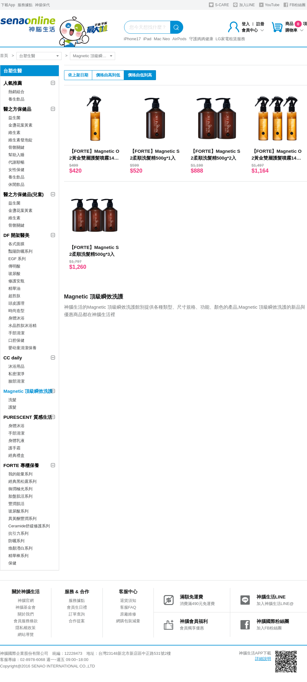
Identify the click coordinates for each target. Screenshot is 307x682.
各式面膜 (16, 244)
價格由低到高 (140, 75)
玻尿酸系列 (18, 511)
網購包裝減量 (128, 621)
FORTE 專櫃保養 (21, 465)
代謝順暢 (16, 162)
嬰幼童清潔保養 (22, 347)
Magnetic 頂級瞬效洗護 (93, 56)
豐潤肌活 (16, 503)
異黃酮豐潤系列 (22, 518)
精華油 (14, 288)
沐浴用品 (16, 366)
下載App (8, 5)
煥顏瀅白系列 (20, 548)
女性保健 (16, 169)
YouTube (269, 4)
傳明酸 (14, 266)
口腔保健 (16, 340)
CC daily (12, 357)
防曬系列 (16, 540)
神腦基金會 (25, 607)
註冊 (260, 24)
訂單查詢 (77, 614)
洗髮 (12, 399)
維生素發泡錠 (20, 140)
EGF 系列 (17, 258)
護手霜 (14, 448)
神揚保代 (42, 5)
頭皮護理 (16, 303)
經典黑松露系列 (22, 481)
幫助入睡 (16, 154)
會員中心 (253, 30)
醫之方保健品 (17, 109)
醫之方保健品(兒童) (23, 194)
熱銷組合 (16, 91)
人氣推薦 (12, 83)
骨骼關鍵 (16, 147)
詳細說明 (263, 658)
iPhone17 (132, 39)
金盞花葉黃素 (20, 125)
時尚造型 (16, 310)
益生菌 (14, 117)
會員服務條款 (26, 621)
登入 (246, 24)
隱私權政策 (25, 627)
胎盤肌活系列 (20, 496)
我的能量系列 (20, 474)
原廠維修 (128, 614)
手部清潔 (16, 333)
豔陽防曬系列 (20, 251)
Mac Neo (162, 39)
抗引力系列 (18, 533)
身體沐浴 (16, 318)
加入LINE (244, 4)
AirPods (179, 39)
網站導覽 (26, 634)
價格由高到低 (108, 75)
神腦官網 (26, 600)
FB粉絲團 (294, 4)
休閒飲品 (16, 184)
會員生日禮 (77, 607)
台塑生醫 (27, 56)
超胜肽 (14, 296)
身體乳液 (16, 440)
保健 (12, 563)
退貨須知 (128, 600)
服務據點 (25, 5)
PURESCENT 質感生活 (27, 417)
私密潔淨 (16, 373)
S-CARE (219, 4)
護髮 (12, 407)
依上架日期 (78, 75)
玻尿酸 (14, 273)
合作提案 (77, 621)
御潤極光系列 (20, 489)
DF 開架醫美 (16, 235)
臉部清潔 (16, 381)
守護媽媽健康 (201, 39)
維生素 (14, 132)
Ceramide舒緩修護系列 (29, 526)
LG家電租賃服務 (230, 39)
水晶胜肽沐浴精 (22, 325)
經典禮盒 (16, 455)
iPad (147, 39)
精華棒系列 (18, 555)
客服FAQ (128, 607)
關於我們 (26, 614)
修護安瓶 (16, 281)
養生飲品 (16, 99)
